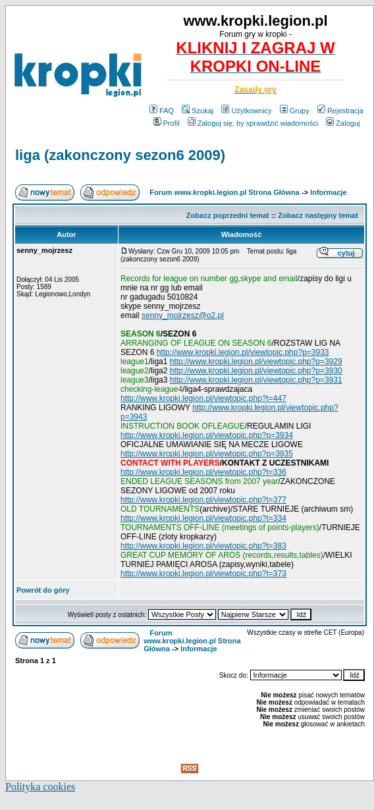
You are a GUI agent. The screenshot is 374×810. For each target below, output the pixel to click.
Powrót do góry (43, 590)
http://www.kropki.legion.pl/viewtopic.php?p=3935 (206, 453)
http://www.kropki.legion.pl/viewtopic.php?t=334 (203, 518)
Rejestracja (340, 111)
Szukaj (197, 111)
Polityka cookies (40, 786)
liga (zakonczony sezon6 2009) (120, 155)
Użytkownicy (246, 111)
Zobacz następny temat (318, 215)
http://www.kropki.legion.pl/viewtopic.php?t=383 (203, 546)
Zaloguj (343, 123)
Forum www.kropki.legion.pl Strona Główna (224, 192)
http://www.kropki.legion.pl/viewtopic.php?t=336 (203, 472)
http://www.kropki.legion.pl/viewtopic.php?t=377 (203, 499)
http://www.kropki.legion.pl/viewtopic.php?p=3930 (256, 370)
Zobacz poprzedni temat (227, 215)
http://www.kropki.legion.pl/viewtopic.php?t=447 (203, 398)
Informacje (328, 192)
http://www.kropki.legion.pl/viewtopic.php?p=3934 (206, 435)
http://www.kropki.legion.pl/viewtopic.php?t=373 (203, 573)
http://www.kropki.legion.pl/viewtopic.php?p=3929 (256, 361)
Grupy (294, 111)
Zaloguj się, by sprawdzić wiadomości (253, 123)
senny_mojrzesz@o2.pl (183, 315)
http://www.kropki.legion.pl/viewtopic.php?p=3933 (243, 352)
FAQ (161, 111)
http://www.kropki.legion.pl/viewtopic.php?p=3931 (256, 380)
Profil (166, 123)
